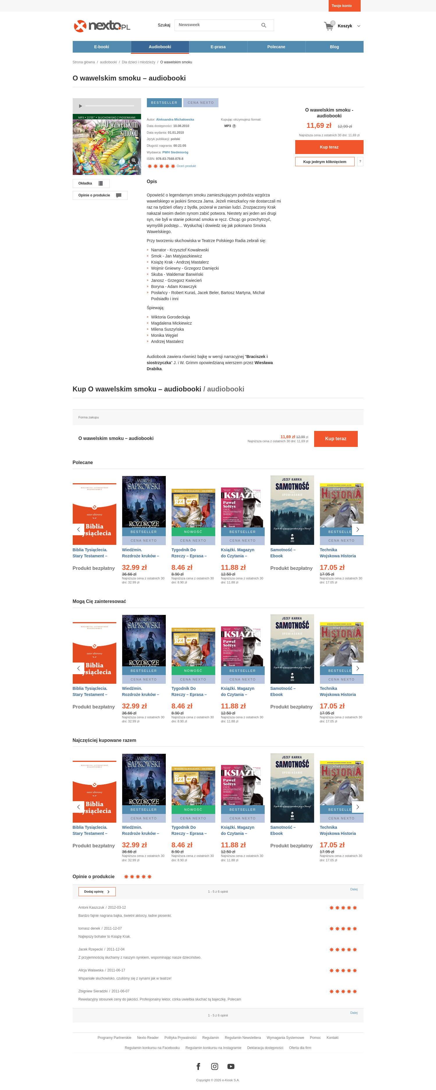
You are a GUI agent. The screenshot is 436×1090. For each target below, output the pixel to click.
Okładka (85, 183)
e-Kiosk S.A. (231, 1080)
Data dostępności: (160, 126)
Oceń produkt (171, 166)
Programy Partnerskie (114, 1038)
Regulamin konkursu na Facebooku (152, 1048)
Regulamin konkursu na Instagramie (213, 1048)
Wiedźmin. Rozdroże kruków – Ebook (140, 555)
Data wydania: (157, 132)
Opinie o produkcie (94, 195)
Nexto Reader (148, 1038)
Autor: (151, 119)
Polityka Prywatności (180, 1038)
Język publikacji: (159, 139)
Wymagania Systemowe (285, 1038)
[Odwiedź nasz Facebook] (198, 1066)
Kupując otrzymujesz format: (241, 119)
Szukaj (164, 25)
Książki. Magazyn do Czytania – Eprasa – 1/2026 (238, 555)
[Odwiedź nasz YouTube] (231, 1066)
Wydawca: (155, 152)
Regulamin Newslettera (243, 1038)
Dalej (353, 889)
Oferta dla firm (300, 1048)
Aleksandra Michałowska (175, 119)
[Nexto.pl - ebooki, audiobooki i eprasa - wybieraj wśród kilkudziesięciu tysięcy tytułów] (102, 26)
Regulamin (210, 1038)
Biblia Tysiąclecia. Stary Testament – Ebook (90, 555)
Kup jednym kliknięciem (324, 162)
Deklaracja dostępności (265, 1048)
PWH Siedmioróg (175, 152)
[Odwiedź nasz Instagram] (214, 1066)
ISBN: (151, 158)
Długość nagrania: (160, 145)
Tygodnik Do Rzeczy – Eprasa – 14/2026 (189, 555)
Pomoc (315, 1038)
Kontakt (333, 1038)
